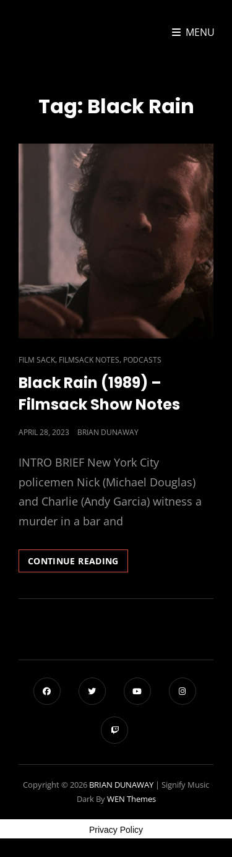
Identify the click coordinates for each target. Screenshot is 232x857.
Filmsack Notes (89, 360)
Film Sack (37, 360)
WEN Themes (131, 798)
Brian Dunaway (108, 432)
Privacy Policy (116, 830)
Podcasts (142, 360)
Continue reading (78, 563)
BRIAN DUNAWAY (121, 784)
